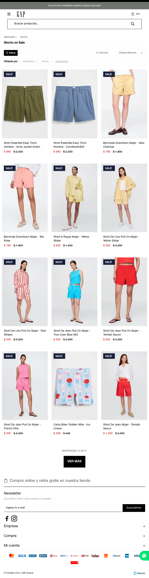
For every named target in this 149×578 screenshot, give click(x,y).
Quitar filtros (61, 61)
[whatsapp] (144, 556)
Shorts (45, 61)
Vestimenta (28, 61)
